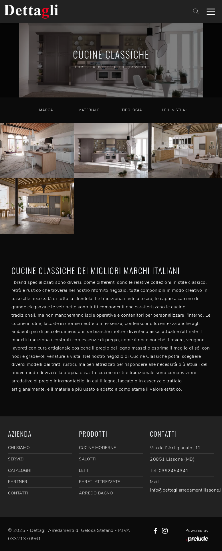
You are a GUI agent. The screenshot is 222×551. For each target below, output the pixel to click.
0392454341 (174, 471)
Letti (84, 470)
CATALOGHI (19, 470)
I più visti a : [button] (175, 110)
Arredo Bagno (96, 493)
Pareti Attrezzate (99, 481)
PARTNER (17, 481)
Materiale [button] (89, 110)
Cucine (97, 67)
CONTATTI (18, 493)
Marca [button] (46, 110)
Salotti (87, 459)
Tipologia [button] (132, 110)
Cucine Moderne (97, 447)
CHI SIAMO (19, 447)
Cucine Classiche (129, 67)
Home (80, 67)
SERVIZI (16, 459)
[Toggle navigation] (211, 11)
